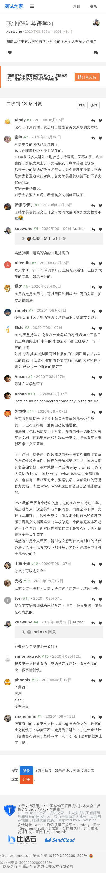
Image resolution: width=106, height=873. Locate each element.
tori (18, 598)
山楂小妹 (22, 563)
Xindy (20, 119)
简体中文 (25, 831)
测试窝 (53, 828)
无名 (18, 580)
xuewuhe (14, 31)
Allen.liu (23, 262)
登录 (93, 6)
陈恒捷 (20, 411)
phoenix (22, 679)
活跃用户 (35, 805)
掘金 (96, 824)
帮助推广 (56, 809)
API (43, 809)
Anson (21, 376)
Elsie (19, 327)
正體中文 (43, 831)
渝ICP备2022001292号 (67, 856)
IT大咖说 (91, 828)
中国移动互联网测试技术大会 (69, 805)
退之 (18, 286)
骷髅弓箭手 (24, 204)
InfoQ (84, 824)
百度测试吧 (71, 828)
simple (21, 310)
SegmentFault (32, 828)
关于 (21, 805)
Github (31, 809)
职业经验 (17, 23)
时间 (82, 105)
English (60, 831)
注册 (76, 6)
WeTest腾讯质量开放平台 (55, 824)
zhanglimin (25, 716)
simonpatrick (28, 656)
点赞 (94, 105)
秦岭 (18, 136)
